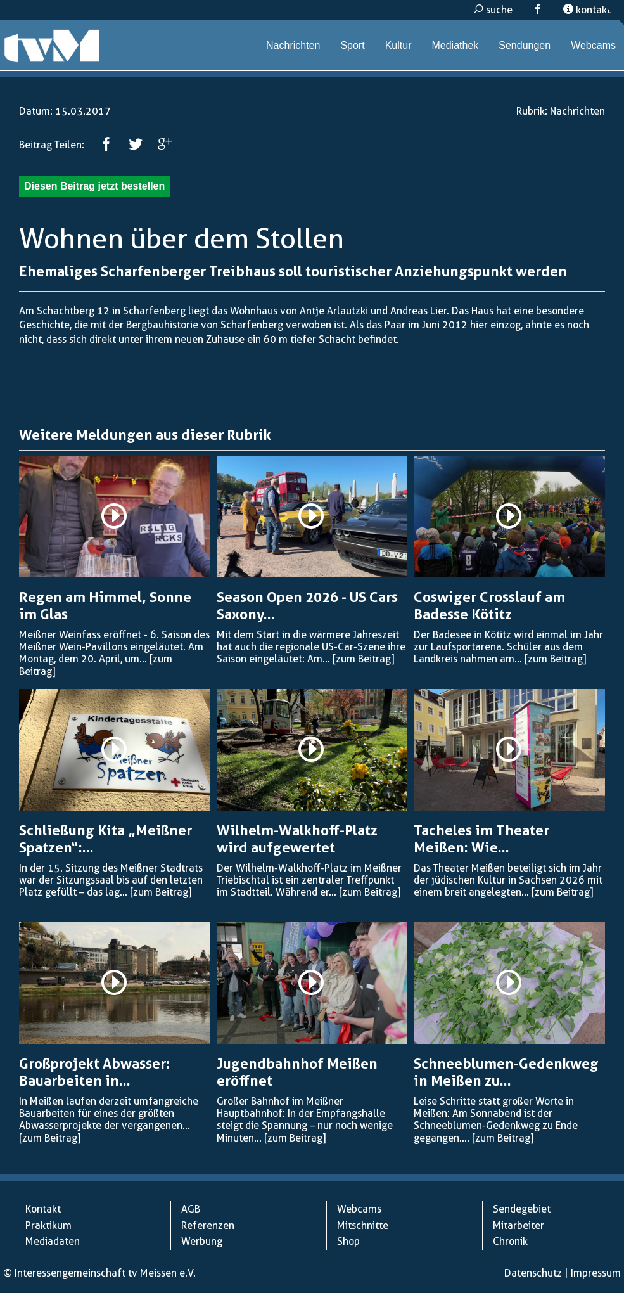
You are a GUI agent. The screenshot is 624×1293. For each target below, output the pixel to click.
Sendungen (525, 45)
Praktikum (48, 1225)
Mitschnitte (362, 1225)
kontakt (587, 10)
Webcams (593, 45)
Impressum (596, 1273)
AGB (190, 1209)
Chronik (510, 1241)
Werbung (201, 1241)
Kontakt (43, 1209)
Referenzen (207, 1225)
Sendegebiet (522, 1209)
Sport (352, 45)
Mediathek (454, 45)
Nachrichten (293, 45)
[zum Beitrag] (363, 659)
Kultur (398, 45)
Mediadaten (52, 1241)
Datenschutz (533, 1273)
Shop (348, 1241)
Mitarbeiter (518, 1225)
